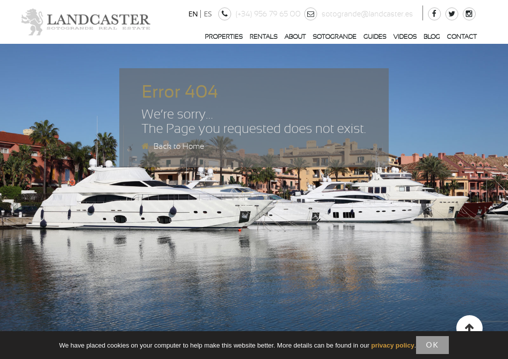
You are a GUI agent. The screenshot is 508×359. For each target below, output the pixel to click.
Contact (462, 37)
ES (208, 13)
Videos (405, 37)
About (295, 37)
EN (193, 13)
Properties (224, 37)
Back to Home (173, 146)
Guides (374, 37)
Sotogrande (334, 37)
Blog (431, 37)
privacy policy (393, 346)
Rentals (263, 37)
